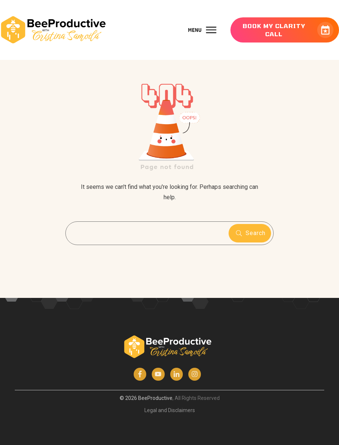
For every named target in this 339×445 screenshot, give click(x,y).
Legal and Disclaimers (169, 410)
